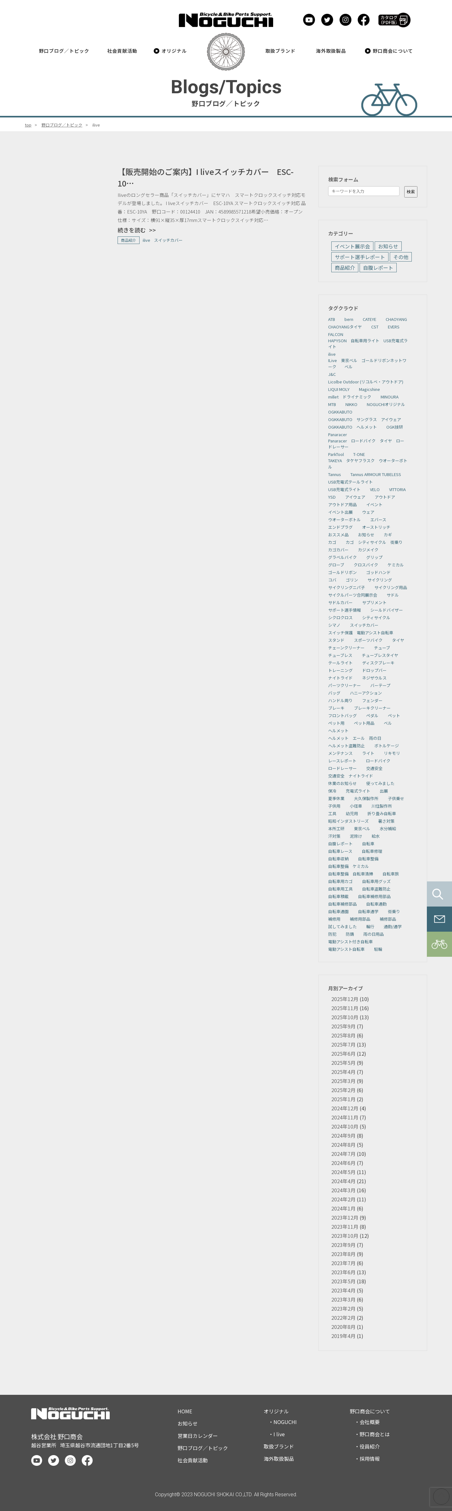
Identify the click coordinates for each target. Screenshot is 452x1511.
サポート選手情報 (344, 610)
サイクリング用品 (390, 587)
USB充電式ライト (344, 489)
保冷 (332, 791)
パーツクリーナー (344, 685)
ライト (368, 753)
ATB (331, 319)
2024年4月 (343, 1181)
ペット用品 (364, 723)
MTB (332, 404)
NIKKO (351, 404)
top (28, 125)
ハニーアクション (366, 693)
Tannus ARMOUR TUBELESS (375, 474)
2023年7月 (343, 1263)
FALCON (335, 334)
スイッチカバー (364, 625)
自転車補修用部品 (374, 896)
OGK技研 (394, 427)
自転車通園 (338, 911)
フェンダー (372, 700)
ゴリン (352, 580)
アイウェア (355, 497)
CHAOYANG (396, 319)
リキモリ (392, 753)
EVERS (394, 327)
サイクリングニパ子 (346, 587)
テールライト (340, 663)
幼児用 (352, 813)
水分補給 (388, 828)
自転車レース (340, 851)
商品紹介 (345, 267)
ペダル (372, 715)
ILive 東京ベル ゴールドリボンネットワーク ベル (367, 363)
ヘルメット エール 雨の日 (354, 738)
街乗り (394, 911)
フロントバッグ (342, 715)
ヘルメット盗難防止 (346, 746)
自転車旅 (391, 874)
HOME (185, 1411)
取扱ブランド (280, 50)
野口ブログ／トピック (64, 50)
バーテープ (380, 685)
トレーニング (340, 670)
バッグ (334, 693)
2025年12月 (344, 999)
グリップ (374, 557)
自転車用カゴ (340, 881)
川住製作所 (382, 806)
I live (279, 1434)
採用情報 (370, 1458)
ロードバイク (378, 761)
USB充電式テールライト (350, 482)
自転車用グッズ (376, 881)
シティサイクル (376, 617)
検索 (411, 191)
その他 (400, 257)
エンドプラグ (340, 527)
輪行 (370, 926)
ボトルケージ (386, 746)
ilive (332, 354)
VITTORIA (397, 489)
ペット (394, 715)
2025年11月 (344, 1008)
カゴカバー (338, 550)
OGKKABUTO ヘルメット (352, 427)
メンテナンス (340, 753)
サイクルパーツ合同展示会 (352, 595)
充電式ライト (358, 791)
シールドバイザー (386, 610)
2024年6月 (343, 1163)
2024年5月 (343, 1172)
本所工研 (336, 828)
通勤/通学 (393, 926)
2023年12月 (344, 1217)
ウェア (368, 512)
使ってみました (380, 783)
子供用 (334, 806)
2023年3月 (343, 1299)
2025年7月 (343, 1044)
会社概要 (370, 1422)
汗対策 (334, 836)
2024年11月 (344, 1117)
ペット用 (336, 723)
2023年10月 (344, 1235)
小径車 (356, 806)
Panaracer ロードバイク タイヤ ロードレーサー (366, 444)
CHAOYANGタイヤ (345, 327)
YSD (332, 497)
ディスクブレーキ (378, 663)
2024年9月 (343, 1135)
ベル (388, 723)
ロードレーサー (342, 768)
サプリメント (374, 602)
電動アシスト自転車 (346, 949)
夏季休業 (336, 798)
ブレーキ (336, 708)
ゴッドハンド (378, 572)
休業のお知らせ (342, 783)
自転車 (368, 844)
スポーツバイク (368, 640)
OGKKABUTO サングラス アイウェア (364, 419)
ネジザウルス (374, 678)
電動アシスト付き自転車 (350, 942)
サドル (393, 595)
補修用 (334, 919)
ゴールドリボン (342, 572)
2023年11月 (344, 1226)
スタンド (336, 640)
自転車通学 (368, 911)
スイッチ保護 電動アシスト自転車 (360, 633)
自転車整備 (368, 859)
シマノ (334, 625)
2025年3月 (343, 1081)
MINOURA (390, 397)
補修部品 (388, 919)
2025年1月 (343, 1099)
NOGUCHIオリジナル (386, 404)
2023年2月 (343, 1308)
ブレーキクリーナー (372, 708)
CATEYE (369, 319)
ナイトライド (340, 678)
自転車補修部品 (342, 904)
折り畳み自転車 (381, 813)
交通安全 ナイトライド (350, 776)
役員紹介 (370, 1446)
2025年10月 (344, 1017)
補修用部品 (360, 919)
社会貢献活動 (122, 50)
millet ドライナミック (349, 397)
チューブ (382, 648)
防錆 (350, 934)
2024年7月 (343, 1153)
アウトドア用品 (342, 504)
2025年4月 (343, 1071)
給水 (376, 836)
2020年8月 (343, 1326)
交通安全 (374, 768)
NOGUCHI (285, 1422)
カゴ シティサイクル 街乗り (374, 542)
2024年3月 (343, 1190)
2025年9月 (343, 1026)
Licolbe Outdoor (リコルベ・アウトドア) (365, 382)
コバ (332, 580)
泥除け (356, 836)
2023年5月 (343, 1281)
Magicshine (369, 389)
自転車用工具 (340, 889)
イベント (374, 504)
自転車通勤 (376, 904)
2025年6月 (343, 1053)
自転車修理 (372, 851)
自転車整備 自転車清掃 (350, 874)
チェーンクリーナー (346, 648)
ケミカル (396, 565)
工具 (332, 813)
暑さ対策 (386, 821)
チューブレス (340, 655)
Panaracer (337, 434)
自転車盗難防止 (376, 889)
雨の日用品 (373, 934)
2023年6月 (343, 1272)
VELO (375, 489)
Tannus (334, 474)
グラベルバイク (342, 557)
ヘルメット (338, 731)
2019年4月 (343, 1336)
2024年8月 (343, 1144)
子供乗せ (396, 798)
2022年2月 (343, 1317)
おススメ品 (338, 535)
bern (349, 319)
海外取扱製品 (331, 50)
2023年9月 (343, 1244)
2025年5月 (343, 1062)
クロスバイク (366, 565)
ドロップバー (374, 670)
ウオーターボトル (344, 520)
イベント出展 (340, 512)
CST (374, 327)
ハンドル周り (340, 700)
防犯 (332, 934)
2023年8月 (343, 1254)
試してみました (342, 926)
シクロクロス (340, 617)
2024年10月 (344, 1126)
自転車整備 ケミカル (348, 866)
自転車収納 (338, 859)
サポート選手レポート (360, 257)
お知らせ (388, 246)
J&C (332, 374)
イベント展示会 (352, 246)
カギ (388, 535)
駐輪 (378, 949)
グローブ (336, 565)
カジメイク (368, 550)
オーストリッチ (376, 527)
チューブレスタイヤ (380, 655)
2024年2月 (343, 1199)
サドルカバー (340, 602)
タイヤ (398, 640)
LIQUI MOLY (339, 389)
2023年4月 (343, 1290)
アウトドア (385, 497)
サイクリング (379, 580)
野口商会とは (375, 1434)
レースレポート (342, 761)
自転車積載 (338, 896)
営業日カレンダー (198, 1435)
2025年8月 (343, 1035)
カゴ (332, 542)
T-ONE (359, 454)
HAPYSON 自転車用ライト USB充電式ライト (368, 344)
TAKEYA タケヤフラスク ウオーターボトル (367, 464)
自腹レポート (378, 267)
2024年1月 (343, 1208)
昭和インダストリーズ (348, 821)
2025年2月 (343, 1090)
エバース (378, 520)
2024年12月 (344, 1108)
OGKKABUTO (340, 412)
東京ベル (362, 828)
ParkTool (336, 454)
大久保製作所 (366, 798)
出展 (384, 791)
